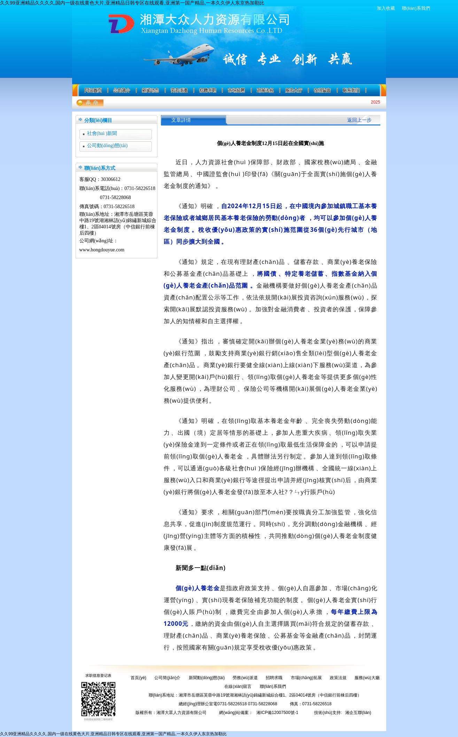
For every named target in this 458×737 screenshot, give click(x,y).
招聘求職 (274, 677)
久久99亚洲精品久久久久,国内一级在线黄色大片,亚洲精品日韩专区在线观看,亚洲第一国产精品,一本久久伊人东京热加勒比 (132, 3)
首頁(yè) (138, 677)
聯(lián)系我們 (416, 8)
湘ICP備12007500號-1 (277, 712)
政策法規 (338, 677)
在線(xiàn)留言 (237, 686)
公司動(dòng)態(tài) (107, 145)
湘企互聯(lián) (358, 712)
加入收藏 (386, 8)
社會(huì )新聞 (102, 133)
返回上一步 (359, 120)
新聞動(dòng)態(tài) (207, 677)
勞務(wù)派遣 (245, 677)
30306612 (111, 179)
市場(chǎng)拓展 (306, 677)
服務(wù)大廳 (367, 677)
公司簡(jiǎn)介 (167, 677)
